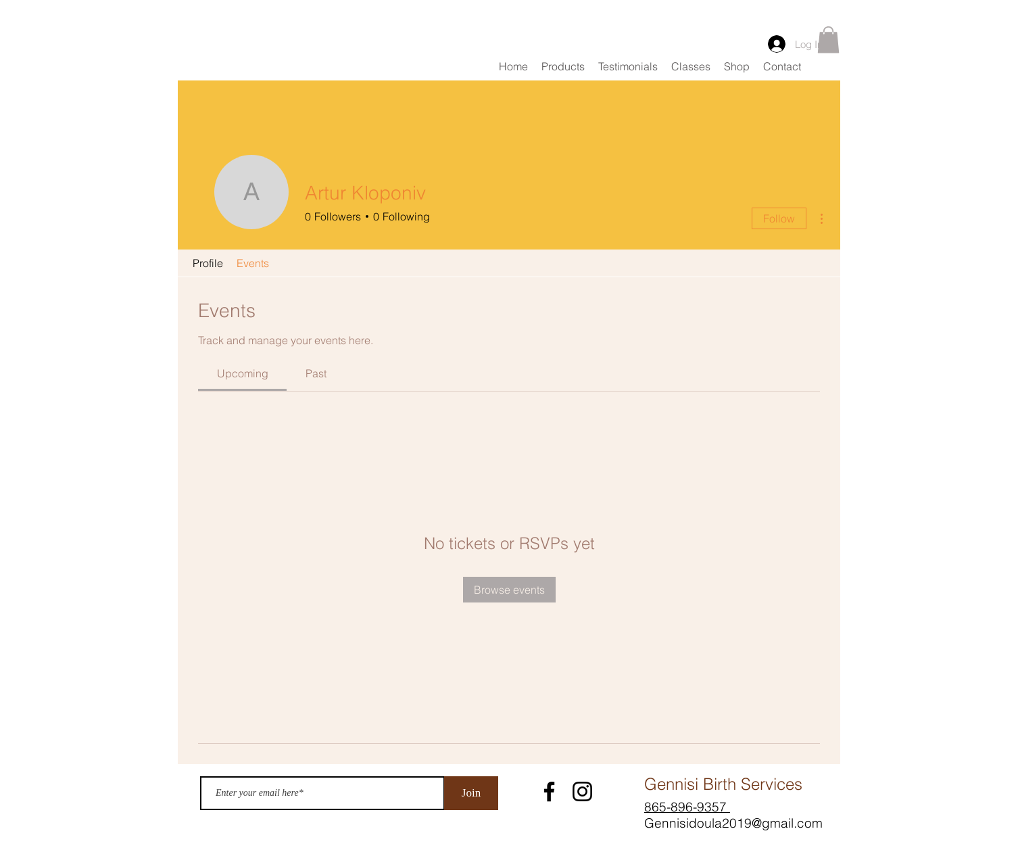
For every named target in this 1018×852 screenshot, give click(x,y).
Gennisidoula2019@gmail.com (733, 823)
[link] (242, 373)
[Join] (471, 793)
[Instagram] (582, 791)
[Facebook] (549, 791)
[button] (828, 39)
